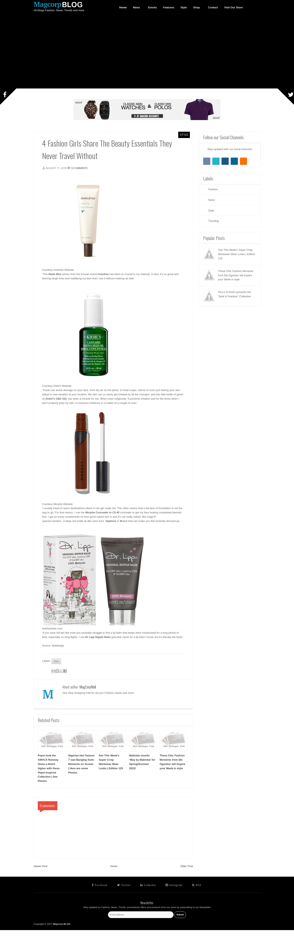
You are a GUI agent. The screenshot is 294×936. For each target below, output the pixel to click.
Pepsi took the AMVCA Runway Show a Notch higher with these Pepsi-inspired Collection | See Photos (49, 774)
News (136, 7)
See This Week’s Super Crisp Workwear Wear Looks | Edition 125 (236, 254)
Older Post (186, 872)
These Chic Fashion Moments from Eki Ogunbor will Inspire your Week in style (235, 275)
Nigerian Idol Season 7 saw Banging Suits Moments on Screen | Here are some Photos (81, 770)
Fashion (213, 189)
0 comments (81, 169)
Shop (196, 7)
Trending (213, 220)
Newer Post (40, 872)
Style (184, 134)
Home (114, 872)
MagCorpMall (87, 692)
